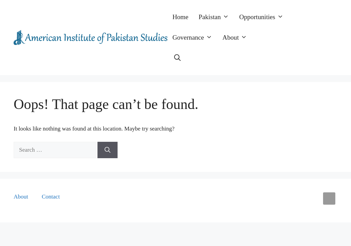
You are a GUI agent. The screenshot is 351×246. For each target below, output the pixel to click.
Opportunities (264, 17)
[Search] (107, 150)
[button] (177, 58)
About (237, 37)
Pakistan (216, 17)
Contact (51, 196)
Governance (194, 37)
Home (180, 16)
